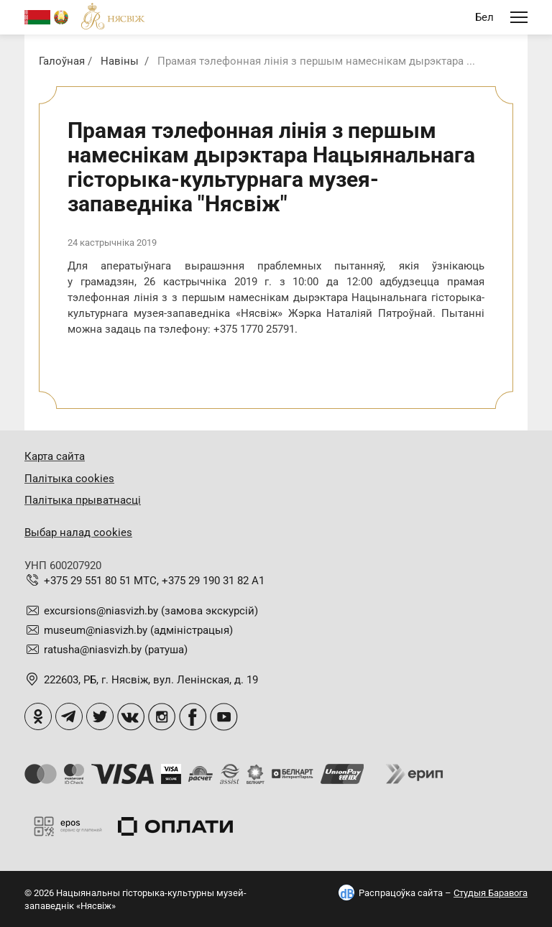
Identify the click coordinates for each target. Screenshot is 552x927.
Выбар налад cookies (78, 532)
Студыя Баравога (491, 892)
